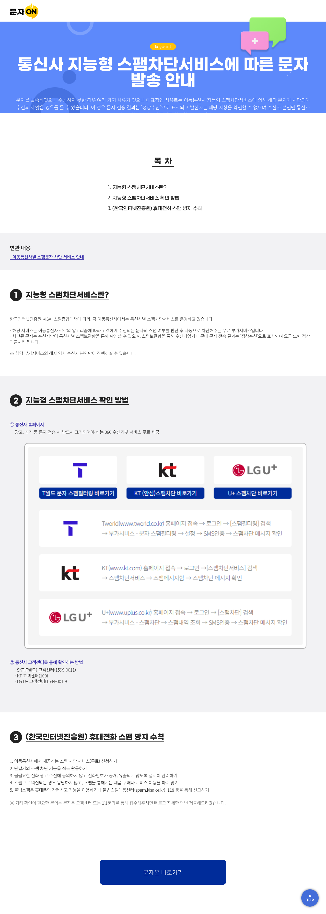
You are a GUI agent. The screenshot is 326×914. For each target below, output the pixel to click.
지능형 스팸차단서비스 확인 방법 (145, 198)
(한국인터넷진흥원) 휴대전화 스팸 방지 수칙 (157, 209)
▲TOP (310, 898)
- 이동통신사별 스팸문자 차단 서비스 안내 (47, 256)
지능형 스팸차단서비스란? (139, 188)
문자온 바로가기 (163, 872)
